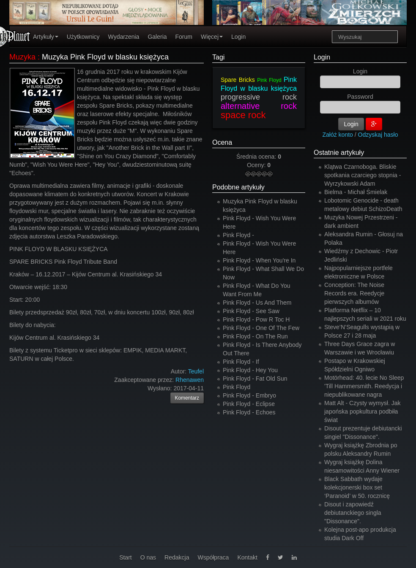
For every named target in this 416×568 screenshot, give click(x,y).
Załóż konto (338, 134)
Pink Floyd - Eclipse (249, 403)
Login (238, 36)
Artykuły (45, 36)
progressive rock (259, 97)
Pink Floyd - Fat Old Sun (255, 378)
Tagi (218, 57)
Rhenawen (189, 379)
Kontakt (247, 557)
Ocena (222, 142)
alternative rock (259, 106)
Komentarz (187, 398)
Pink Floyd (269, 80)
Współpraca (213, 557)
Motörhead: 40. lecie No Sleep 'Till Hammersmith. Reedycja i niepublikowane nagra (364, 386)
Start (125, 557)
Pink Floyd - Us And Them (257, 302)
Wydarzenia (124, 36)
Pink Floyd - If (241, 361)
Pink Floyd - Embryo (249, 395)
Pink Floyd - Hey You (250, 370)
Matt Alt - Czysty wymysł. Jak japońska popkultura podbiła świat (362, 411)
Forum (183, 36)
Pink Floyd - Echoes (249, 412)
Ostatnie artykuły (339, 152)
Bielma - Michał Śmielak (355, 192)
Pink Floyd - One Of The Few (261, 328)
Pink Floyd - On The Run (255, 336)
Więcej (212, 36)
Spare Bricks (238, 79)
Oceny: (257, 165)
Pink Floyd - (238, 235)
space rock (243, 115)
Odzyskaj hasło (378, 134)
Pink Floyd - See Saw (251, 311)
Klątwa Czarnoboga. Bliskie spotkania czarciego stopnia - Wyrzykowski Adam (362, 175)
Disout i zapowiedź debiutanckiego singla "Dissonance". (352, 513)
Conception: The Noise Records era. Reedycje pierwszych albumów (354, 293)
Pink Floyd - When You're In (259, 260)
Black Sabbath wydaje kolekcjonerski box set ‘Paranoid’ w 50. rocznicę (357, 487)
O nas (148, 557)
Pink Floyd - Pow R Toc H (256, 319)
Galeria (157, 36)
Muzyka (22, 57)
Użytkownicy (83, 36)
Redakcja (176, 557)
